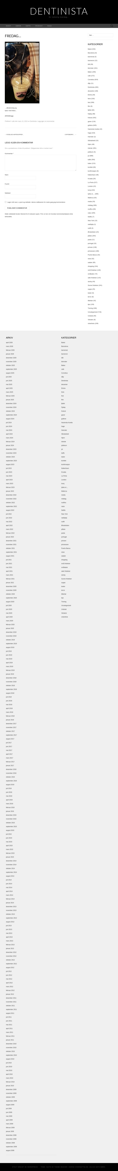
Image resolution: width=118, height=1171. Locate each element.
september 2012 (11, 964)
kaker (89, 163)
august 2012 (10, 967)
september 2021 (11, 552)
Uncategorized (92, 312)
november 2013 (11, 910)
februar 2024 (10, 441)
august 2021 (10, 556)
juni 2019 (9, 655)
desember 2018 (11, 678)
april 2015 (9, 845)
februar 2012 (10, 990)
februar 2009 (10, 1127)
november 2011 (11, 1002)
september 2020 (11, 598)
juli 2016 (9, 788)
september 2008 (11, 1146)
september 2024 (11, 415)
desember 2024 (11, 403)
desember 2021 (11, 541)
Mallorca (90, 198)
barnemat (91, 57)
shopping (91, 266)
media (90, 201)
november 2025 (11, 361)
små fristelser (92, 270)
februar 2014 (10, 899)
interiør (90, 148)
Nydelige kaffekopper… (14, 134)
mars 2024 (9, 438)
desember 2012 (11, 952)
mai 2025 (9, 384)
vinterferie (91, 323)
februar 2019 (10, 670)
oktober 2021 (10, 548)
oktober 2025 (10, 365)
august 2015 (10, 830)
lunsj (89, 190)
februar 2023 (10, 487)
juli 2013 (9, 925)
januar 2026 (10, 354)
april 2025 (9, 388)
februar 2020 (10, 624)
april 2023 (9, 480)
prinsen (90, 247)
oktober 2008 (10, 1143)
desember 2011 (11, 998)
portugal (90, 243)
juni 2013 (9, 929)
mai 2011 (9, 1024)
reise (89, 258)
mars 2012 (9, 986)
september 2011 (11, 1009)
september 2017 (11, 735)
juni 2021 (9, 563)
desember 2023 (11, 449)
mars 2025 (9, 392)
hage (49, 26)
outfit (89, 228)
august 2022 (10, 510)
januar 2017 (10, 765)
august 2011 (10, 1013)
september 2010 (11, 1055)
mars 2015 (9, 849)
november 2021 (11, 544)
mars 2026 (9, 346)
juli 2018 (9, 697)
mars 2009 (9, 1124)
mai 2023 (9, 476)
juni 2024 (9, 426)
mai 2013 (9, 933)
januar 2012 (10, 994)
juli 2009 (9, 1108)
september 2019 (11, 643)
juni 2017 (9, 746)
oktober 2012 (10, 960)
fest (89, 102)
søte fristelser (92, 278)
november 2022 (11, 499)
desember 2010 (11, 1044)
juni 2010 (9, 1066)
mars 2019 (9, 666)
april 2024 (9, 434)
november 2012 (11, 956)
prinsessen (91, 251)
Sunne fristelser (93, 285)
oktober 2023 (10, 457)
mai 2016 (9, 796)
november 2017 (11, 727)
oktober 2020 (10, 594)
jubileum (90, 152)
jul (88, 156)
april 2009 (9, 1120)
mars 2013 (9, 941)
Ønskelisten (92, 232)
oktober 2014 (10, 868)
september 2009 (11, 1101)
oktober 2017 (10, 731)
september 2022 (11, 506)
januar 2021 (10, 582)
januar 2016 (10, 811)
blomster (91, 68)
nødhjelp (91, 224)
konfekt (90, 167)
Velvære (90, 319)
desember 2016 (11, 769)
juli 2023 (9, 468)
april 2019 (9, 662)
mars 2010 (9, 1078)
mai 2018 (9, 704)
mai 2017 (9, 750)
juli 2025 (9, 377)
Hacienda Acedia (93, 129)
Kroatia (90, 178)
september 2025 (11, 369)
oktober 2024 (10, 411)
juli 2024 (9, 422)
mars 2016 (9, 803)
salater (90, 262)
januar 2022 (10, 537)
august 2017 (10, 739)
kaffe (28, 26)
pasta (89, 239)
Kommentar (9, 153)
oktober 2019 (10, 640)
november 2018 (11, 682)
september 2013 (11, 918)
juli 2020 (9, 605)
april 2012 (9, 983)
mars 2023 (9, 483)
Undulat (90, 316)
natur (89, 213)
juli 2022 (9, 514)
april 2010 (9, 1074)
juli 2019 (9, 651)
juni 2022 (9, 518)
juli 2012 (9, 971)
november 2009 (11, 1093)
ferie (89, 98)
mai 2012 (9, 979)
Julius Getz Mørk (97, 1167)
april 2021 (9, 571)
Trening (90, 308)
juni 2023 (9, 472)
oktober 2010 (10, 1051)
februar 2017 (10, 762)
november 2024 (11, 407)
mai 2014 (9, 887)
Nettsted (7, 193)
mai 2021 (9, 567)
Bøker (18, 26)
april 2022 (9, 525)
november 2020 (11, 590)
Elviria (90, 95)
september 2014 (11, 872)
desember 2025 (11, 358)
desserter (91, 91)
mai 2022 (9, 521)
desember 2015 (11, 815)
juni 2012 (9, 975)
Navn (6, 175)
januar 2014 (10, 903)
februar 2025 (10, 396)
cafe (13, 121)
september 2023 (11, 460)
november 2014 (11, 864)
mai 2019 (9, 659)
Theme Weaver (60, 1167)
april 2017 (9, 754)
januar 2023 (10, 491)
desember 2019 (11, 632)
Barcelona (91, 53)
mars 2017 (9, 758)
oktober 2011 (10, 1005)
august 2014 (10, 876)
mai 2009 (9, 1116)
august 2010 (10, 1059)
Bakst (8, 26)
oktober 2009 (10, 1097)
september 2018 (11, 689)
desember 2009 (11, 1089)
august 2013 (10, 922)
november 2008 (11, 1139)
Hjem (89, 144)
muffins (90, 209)
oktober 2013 (10, 914)
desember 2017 (11, 723)
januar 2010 (10, 1085)
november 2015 (11, 819)
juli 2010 (9, 1063)
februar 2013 (10, 944)
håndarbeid (91, 140)
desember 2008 (11, 1135)
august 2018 (10, 693)
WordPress (33, 1167)
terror (89, 297)
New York (91, 220)
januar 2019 (10, 674)
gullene (90, 125)
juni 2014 (9, 883)
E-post (7, 184)
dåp (89, 83)
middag (90, 205)
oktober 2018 (10, 685)
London (90, 186)
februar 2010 (10, 1082)
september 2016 (11, 781)
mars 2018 (9, 712)
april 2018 (9, 708)
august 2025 (10, 373)
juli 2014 (9, 880)
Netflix (90, 217)
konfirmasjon (92, 171)
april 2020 (9, 617)
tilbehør (90, 300)
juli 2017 (9, 742)
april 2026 (9, 342)
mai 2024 (9, 430)
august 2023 (10, 464)
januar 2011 (10, 1040)
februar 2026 (10, 350)
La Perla (90, 182)
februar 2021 (10, 579)
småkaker (91, 274)
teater (90, 293)
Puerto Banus (92, 255)
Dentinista (59, 11)
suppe (90, 289)
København (92, 175)
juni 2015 (9, 838)
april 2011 (9, 1028)
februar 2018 (10, 716)
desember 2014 (11, 861)
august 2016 (10, 784)
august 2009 (10, 1105)
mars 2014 (9, 895)
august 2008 (10, 1150)
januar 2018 (10, 720)
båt (89, 64)
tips (89, 304)
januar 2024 (10, 445)
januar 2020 (10, 628)
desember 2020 (11, 586)
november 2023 (11, 453)
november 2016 (11, 773)
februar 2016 (10, 807)
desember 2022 (11, 495)
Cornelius (91, 79)
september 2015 (11, 826)
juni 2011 (9, 1021)
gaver (90, 121)
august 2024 (10, 419)
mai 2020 (9, 613)
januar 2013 (10, 948)
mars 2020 (9, 621)
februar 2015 (10, 853)
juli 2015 (9, 834)
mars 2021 (9, 575)
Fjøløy (90, 114)
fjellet (89, 110)
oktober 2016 (10, 777)
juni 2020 (9, 609)
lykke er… (91, 194)
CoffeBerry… (70, 134)
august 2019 (10, 647)
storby (90, 281)
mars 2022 (9, 529)
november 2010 (11, 1047)
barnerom (91, 60)
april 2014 (9, 891)
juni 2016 (9, 792)
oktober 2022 (10, 502)
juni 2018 (9, 701)
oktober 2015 (10, 823)
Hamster (90, 137)
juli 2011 (9, 1017)
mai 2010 (9, 1070)
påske (90, 236)
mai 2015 (9, 842)
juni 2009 (9, 1112)
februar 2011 (10, 1036)
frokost (39, 26)
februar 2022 (10, 533)
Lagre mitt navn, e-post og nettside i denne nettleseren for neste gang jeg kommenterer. (36, 202)
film (89, 106)
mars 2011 (9, 1032)
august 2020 (10, 601)
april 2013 (9, 937)
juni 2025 (9, 380)
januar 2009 (10, 1131)
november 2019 (11, 636)
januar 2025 (10, 399)
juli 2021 (9, 560)
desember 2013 (11, 906)
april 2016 (9, 800)
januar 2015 (10, 857)
